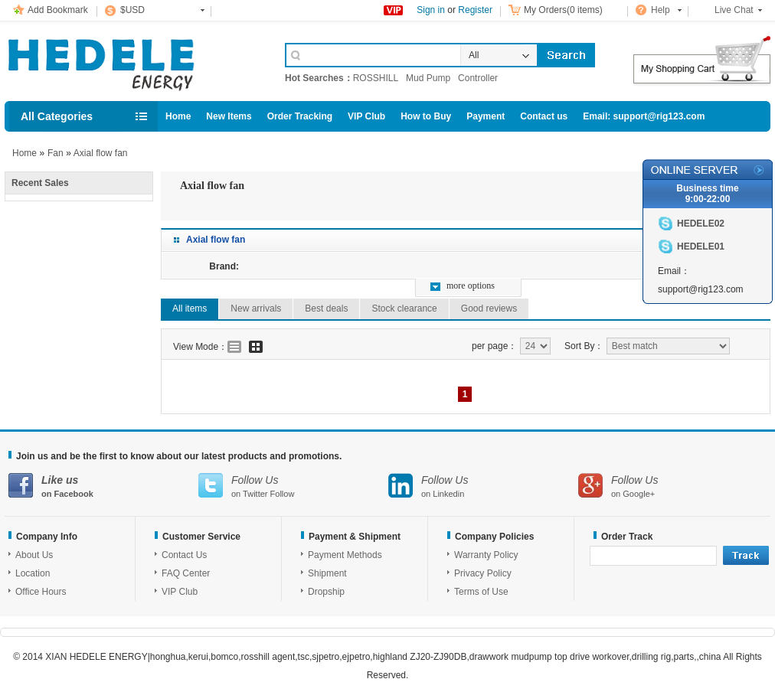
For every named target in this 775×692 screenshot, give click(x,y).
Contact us (543, 116)
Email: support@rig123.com (644, 116)
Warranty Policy (486, 555)
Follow (282, 493)
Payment (485, 116)
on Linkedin (483, 485)
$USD (132, 10)
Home (178, 116)
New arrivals (256, 308)
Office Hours (40, 591)
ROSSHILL (375, 78)
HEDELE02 (700, 223)
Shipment (327, 573)
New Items (228, 116)
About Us (34, 555)
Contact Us (184, 555)
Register (475, 10)
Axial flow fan (101, 153)
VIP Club (366, 116)
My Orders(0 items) (563, 10)
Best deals (326, 308)
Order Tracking (299, 116)
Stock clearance (404, 308)
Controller (478, 78)
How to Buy (426, 116)
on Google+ (673, 485)
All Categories (57, 116)
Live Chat (734, 10)
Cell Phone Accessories (129, 59)
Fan (55, 153)
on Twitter (293, 485)
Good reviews (489, 308)
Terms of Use (481, 591)
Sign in (431, 10)
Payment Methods (345, 555)
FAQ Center (186, 573)
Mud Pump (428, 78)
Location (32, 573)
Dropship (326, 591)
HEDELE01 (700, 246)
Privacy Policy (483, 573)
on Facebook (103, 485)
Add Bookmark (58, 10)
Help (660, 10)
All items (189, 308)
